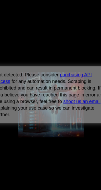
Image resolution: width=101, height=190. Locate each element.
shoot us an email (81, 101)
